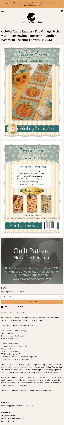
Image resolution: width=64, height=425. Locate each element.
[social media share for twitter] (6, 307)
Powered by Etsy (7, 421)
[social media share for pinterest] (10, 307)
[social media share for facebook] (2, 307)
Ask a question (19, 307)
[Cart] (62, 11)
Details (4, 312)
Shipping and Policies (15, 406)
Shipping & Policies (17, 312)
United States (15, 292)
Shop (3, 406)
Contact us (29, 406)
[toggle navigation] (2, 11)
